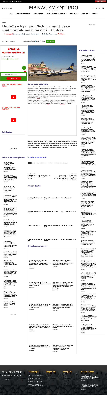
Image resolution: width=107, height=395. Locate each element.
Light (33, 41)
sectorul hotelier (57, 163)
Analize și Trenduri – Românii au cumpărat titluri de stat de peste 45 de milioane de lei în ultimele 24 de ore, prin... (88, 69)
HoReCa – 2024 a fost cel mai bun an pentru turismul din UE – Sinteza (39, 347)
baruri (34, 163)
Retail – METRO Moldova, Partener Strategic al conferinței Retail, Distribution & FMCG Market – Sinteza (88, 234)
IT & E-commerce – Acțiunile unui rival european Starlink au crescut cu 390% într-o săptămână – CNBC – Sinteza (87, 223)
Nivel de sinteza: (27, 41)
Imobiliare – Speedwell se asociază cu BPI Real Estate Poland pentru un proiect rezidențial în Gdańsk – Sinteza (88, 204)
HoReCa (4, 22)
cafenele (38, 163)
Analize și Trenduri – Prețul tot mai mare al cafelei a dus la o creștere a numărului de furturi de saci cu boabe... (88, 98)
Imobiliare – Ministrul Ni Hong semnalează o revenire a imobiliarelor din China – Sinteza (88, 242)
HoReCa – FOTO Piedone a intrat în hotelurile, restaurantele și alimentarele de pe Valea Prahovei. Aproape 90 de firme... (10, 166)
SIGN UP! (14, 78)
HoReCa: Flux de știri (34, 225)
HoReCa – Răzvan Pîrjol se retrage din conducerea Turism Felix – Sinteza (9, 188)
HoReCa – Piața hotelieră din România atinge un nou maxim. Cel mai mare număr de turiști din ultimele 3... (10, 294)
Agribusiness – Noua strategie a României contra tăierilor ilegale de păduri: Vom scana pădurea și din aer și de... (10, 283)
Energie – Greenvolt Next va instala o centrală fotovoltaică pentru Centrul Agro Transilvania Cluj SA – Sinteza (88, 213)
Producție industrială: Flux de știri (35, 212)
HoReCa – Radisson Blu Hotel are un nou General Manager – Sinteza (9, 303)
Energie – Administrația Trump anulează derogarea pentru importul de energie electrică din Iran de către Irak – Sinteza (89, 318)
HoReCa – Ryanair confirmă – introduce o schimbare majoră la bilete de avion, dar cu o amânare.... (63, 306)
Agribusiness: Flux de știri (68, 239)
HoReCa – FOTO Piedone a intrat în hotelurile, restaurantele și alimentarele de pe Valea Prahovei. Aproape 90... (40, 263)
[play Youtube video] (13, 97)
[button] (103, 8)
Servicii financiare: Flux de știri (52, 198)
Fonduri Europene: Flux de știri (52, 226)
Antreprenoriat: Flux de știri (35, 240)
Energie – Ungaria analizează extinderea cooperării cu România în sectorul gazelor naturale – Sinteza (88, 130)
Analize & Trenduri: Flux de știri (51, 240)
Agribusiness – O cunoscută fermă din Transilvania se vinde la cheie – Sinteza (39, 177)
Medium (38, 41)
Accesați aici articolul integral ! (37, 157)
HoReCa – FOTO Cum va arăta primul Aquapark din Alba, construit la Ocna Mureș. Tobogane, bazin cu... (63, 347)
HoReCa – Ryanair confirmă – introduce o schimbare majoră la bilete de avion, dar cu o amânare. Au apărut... (10, 272)
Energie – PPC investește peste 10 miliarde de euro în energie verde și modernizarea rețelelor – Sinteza (88, 78)
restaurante (49, 163)
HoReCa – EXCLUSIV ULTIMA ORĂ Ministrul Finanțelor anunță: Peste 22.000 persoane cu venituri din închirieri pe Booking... (63, 285)
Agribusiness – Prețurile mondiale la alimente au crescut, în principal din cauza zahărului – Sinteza (10, 222)
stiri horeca (65, 163)
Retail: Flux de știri (66, 198)
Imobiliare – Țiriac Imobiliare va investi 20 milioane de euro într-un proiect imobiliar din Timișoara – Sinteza (88, 121)
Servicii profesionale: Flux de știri (35, 198)
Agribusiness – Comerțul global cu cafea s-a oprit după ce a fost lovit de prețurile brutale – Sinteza (10, 244)
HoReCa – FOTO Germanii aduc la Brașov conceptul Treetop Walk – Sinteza (10, 262)
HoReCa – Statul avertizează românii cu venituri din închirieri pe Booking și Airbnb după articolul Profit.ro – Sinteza (10, 178)
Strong (43, 41)
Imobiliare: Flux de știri (51, 211)
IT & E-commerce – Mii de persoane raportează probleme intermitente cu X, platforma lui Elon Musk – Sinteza (88, 194)
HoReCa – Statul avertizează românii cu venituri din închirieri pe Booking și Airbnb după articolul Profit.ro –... (63, 263)
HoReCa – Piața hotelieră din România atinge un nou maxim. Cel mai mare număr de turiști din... (39, 327)
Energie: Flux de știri (67, 225)
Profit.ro (7, 41)
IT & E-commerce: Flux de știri (68, 212)
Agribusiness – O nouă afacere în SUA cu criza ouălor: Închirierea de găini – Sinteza (10, 253)
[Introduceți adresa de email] (13, 74)
